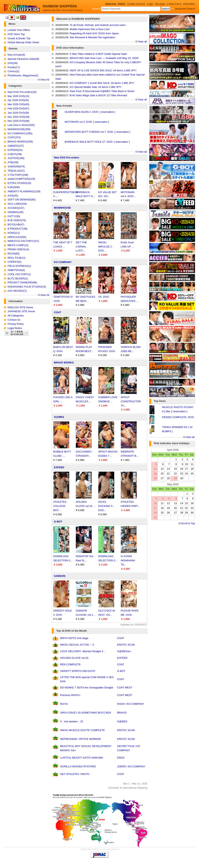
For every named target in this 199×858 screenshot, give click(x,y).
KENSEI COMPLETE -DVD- (178, 417)
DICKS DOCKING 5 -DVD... (106, 506)
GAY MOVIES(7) (17, 290)
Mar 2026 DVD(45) (18, 104)
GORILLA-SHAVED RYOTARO (78, 766)
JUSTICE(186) (16, 158)
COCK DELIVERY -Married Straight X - (82, 651)
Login (150, 3)
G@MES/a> (124, 651)
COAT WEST (124, 687)
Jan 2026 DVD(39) (18, 112)
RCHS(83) (14, 253)
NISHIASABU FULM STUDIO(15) (27, 286)
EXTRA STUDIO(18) (19, 183)
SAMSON (59, 575)
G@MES (59, 416)
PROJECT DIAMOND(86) (22, 282)
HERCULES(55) (17, 237)
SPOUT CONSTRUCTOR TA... (131, 401)
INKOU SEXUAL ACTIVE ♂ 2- (77, 644)
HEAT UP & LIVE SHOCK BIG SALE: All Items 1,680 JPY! (103, 70)
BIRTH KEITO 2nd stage (74, 638)
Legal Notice (15, 328)
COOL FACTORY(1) (19, 274)
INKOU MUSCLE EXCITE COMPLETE (82, 730)
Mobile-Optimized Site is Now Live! (90, 29)
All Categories (16, 315)
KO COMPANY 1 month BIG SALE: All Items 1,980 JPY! (102, 82)
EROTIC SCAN (126, 644)
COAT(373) (14, 137)
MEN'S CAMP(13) (18, 245)
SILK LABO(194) (17, 203)
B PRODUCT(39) (17, 228)
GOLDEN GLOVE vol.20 (74, 657)
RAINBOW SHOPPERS (60, 6)
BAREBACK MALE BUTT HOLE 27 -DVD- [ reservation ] (97, 141)
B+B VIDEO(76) (17, 220)
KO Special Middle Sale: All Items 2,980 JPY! (95, 86)
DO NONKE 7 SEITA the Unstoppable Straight (86, 687)
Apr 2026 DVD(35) (18, 100)
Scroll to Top (188, 523)
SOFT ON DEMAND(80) (22, 199)
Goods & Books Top (19, 38)
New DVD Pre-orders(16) (22, 91)
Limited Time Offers (19, 29)
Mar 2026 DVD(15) (18, 96)
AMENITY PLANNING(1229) (24, 191)
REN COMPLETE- (70, 664)
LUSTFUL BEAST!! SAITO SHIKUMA (81, 757)
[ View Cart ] (174, 3)
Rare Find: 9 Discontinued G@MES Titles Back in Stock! (102, 91)
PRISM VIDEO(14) (18, 249)
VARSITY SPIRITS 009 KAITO (77, 671)
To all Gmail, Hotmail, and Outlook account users (98, 25)
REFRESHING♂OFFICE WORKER (80, 738)
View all (142, 41)
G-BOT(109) (15, 154)
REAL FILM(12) (16, 257)
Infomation (189, 3)
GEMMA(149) (15, 212)
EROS (121, 757)
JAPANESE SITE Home (21, 311)
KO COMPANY (63, 262)
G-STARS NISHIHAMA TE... (128, 560)
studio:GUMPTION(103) (21, 178)
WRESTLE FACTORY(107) (23, 241)
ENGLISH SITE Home (20, 307)
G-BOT (58, 521)
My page (160, 3)
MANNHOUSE (62, 207)
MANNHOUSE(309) (19, 129)
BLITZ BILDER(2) (18, 278)
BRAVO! (122, 712)
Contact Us (14, 319)
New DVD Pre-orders (66, 157)
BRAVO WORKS (64, 362)
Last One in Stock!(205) (21, 125)
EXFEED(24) (15, 149)
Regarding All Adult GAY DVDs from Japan (94, 33)
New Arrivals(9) (16, 54)
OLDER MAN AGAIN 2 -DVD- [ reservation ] (90, 111)
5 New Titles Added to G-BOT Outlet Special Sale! (98, 53)
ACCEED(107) (16, 207)
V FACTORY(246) (18, 174)
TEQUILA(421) (16, 170)
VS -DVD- (104, 296)
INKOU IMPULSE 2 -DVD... (105, 246)
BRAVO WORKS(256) (20, 141)
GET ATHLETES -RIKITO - (75, 774)
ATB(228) (13, 162)
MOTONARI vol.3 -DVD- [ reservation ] (87, 121)
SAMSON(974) (16, 166)
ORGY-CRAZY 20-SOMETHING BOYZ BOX (85, 712)
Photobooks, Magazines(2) (23, 75)
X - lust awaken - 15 (71, 721)
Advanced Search (185, 8)
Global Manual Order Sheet (23, 42)
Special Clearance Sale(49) (23, 58)
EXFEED (59, 467)
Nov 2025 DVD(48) (18, 120)
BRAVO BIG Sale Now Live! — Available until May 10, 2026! (104, 58)
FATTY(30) (14, 216)
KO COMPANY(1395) (20, 133)
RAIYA (64, 703)
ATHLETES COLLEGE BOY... (59, 506)
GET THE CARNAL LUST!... (81, 246)
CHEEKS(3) (14, 261)
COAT (57, 312)
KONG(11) (14, 232)
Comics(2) (13, 71)
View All (44, 79)
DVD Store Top (16, 34)
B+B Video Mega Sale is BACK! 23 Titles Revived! (98, 95)
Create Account (136, 3)
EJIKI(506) (14, 187)
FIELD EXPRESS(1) (19, 265)
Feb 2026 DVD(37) (18, 108)
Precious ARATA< (70, 695)
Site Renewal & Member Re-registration (92, 37)
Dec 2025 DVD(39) (18, 116)
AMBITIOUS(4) (16, 270)
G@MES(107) (16, 145)
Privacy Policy (16, 323)
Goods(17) (14, 67)
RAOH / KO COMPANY (130, 703)
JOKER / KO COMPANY (131, 766)
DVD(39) (13, 63)
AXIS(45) (13, 195)
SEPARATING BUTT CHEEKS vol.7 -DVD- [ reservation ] (97, 131)
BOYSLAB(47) (16, 224)
